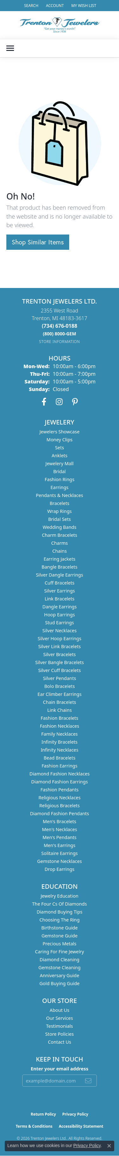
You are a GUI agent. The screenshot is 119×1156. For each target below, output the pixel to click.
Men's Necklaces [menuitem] (59, 829)
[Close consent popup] (109, 1146)
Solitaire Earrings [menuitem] (59, 853)
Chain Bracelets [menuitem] (59, 702)
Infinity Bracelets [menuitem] (59, 742)
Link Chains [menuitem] (59, 710)
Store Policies (59, 1034)
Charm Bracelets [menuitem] (59, 535)
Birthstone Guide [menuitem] (59, 928)
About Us (59, 1010)
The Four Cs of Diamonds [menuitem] (59, 904)
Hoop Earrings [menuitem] (59, 615)
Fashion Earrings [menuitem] (59, 766)
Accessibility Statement (81, 1126)
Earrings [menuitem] (59, 487)
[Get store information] (59, 341)
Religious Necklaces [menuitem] (59, 798)
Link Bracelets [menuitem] (60, 599)
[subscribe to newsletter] (88, 1080)
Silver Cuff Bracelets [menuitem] (59, 670)
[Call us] (59, 334)
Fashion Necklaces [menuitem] (59, 726)
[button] (30, 5)
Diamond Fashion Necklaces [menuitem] (60, 774)
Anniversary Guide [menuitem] (59, 975)
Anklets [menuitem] (60, 455)
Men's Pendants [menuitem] (59, 837)
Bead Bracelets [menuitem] (59, 758)
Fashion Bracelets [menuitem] (59, 718)
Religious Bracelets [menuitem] (59, 805)
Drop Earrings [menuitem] (60, 869)
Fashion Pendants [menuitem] (59, 790)
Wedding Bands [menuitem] (59, 527)
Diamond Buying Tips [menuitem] (59, 912)
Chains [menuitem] (59, 551)
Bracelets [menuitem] (59, 503)
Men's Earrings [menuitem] (60, 845)
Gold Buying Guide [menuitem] (59, 983)
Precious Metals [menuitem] (59, 944)
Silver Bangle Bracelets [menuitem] (59, 662)
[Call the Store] (59, 325)
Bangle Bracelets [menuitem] (59, 567)
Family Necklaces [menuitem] (59, 734)
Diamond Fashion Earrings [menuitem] (59, 782)
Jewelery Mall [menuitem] (59, 463)
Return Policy (43, 1114)
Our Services (59, 1018)
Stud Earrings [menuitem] (59, 623)
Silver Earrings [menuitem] (59, 591)
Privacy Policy (75, 1114)
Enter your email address (59, 1068)
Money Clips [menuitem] (60, 440)
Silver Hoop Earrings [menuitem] (59, 638)
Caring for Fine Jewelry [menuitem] (59, 952)
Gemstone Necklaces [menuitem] (59, 861)
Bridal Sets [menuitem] (59, 519)
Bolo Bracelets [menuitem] (59, 686)
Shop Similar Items (38, 242)
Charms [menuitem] (59, 543)
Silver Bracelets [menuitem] (59, 654)
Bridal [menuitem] (59, 471)
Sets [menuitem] (59, 448)
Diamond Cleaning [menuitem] (59, 959)
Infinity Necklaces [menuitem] (59, 750)
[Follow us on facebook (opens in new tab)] (44, 402)
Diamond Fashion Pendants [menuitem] (59, 813)
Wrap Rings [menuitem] (59, 511)
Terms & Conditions (34, 1126)
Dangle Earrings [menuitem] (59, 607)
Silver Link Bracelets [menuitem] (59, 646)
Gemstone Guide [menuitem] (60, 936)
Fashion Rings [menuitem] (60, 479)
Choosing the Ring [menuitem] (59, 920)
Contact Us (59, 1042)
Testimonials (59, 1026)
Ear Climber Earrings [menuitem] (59, 694)
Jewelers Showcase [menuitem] (59, 432)
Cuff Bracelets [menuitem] (60, 583)
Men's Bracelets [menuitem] (59, 821)
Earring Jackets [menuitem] (60, 559)
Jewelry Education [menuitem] (59, 896)
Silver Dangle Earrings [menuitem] (59, 575)
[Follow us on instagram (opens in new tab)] (59, 402)
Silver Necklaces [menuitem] (60, 630)
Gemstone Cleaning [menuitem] (59, 967)
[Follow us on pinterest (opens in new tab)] (75, 402)
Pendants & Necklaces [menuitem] (59, 495)
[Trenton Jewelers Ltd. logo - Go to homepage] (59, 25)
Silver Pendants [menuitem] (59, 678)
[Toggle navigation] (10, 48)
